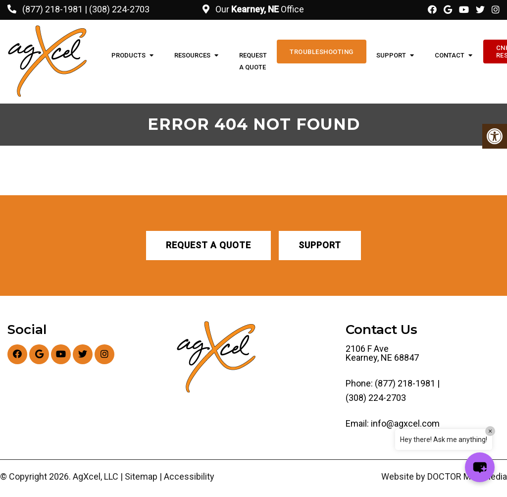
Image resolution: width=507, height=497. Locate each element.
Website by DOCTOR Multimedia (444, 476)
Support (391, 55)
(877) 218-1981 (52, 9)
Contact (449, 55)
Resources (192, 55)
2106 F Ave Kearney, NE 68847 (382, 353)
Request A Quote (253, 61)
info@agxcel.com (405, 423)
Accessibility (189, 476)
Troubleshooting (322, 51)
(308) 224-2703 (119, 9)
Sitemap (141, 476)
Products (128, 55)
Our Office (258, 9)
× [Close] (490, 431)
